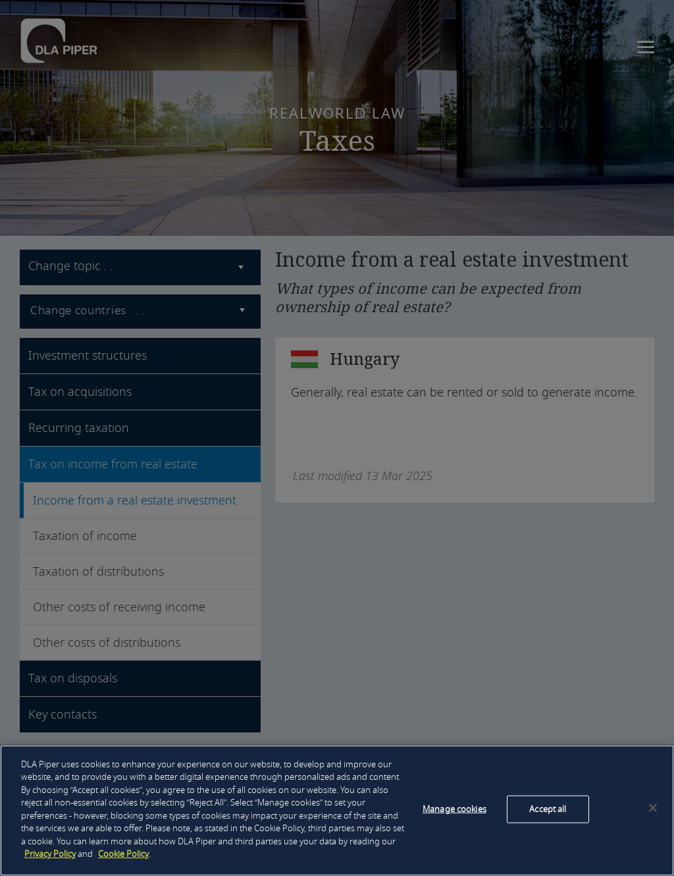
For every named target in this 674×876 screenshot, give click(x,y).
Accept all (547, 809)
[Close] (652, 808)
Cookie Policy (123, 854)
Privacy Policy (50, 854)
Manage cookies (454, 809)
